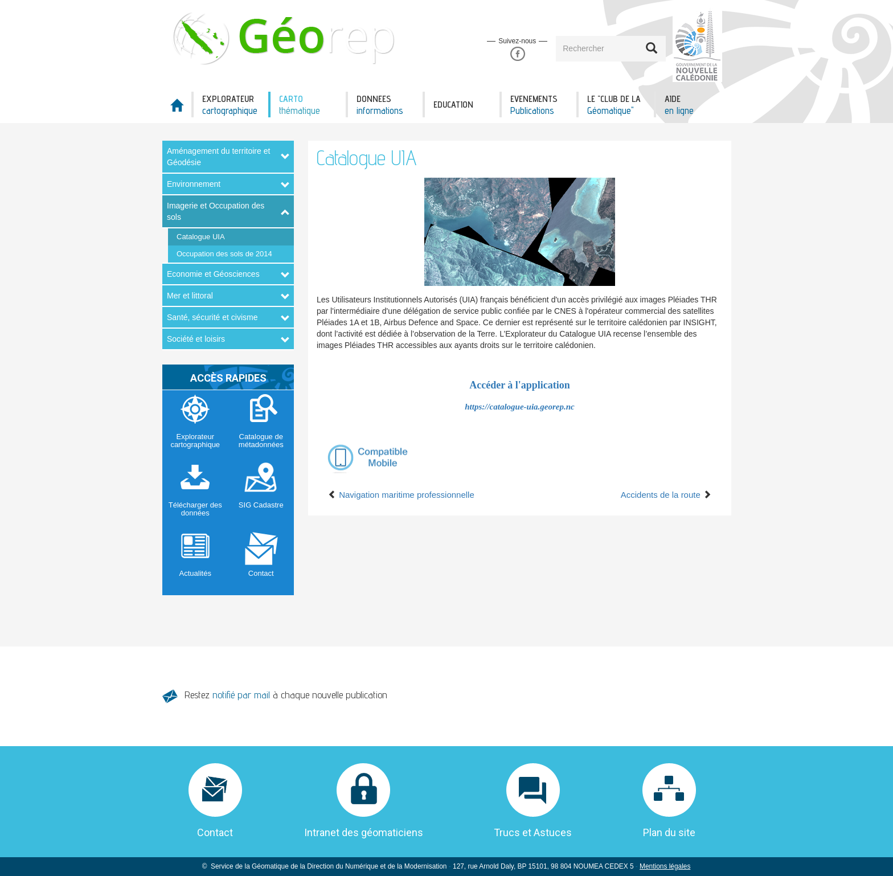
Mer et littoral (190, 295)
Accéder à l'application (519, 385)
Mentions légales (665, 866)
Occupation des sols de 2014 (224, 253)
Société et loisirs (196, 338)
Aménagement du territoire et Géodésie (218, 156)
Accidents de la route (666, 495)
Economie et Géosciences (213, 274)
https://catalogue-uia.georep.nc (520, 406)
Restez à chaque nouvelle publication (286, 695)
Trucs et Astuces (533, 832)
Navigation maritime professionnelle (401, 495)
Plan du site (669, 832)
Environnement (193, 184)
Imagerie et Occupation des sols (215, 211)
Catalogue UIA (201, 236)
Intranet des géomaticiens (363, 832)
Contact (215, 832)
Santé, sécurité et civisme (212, 317)
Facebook (517, 54)
